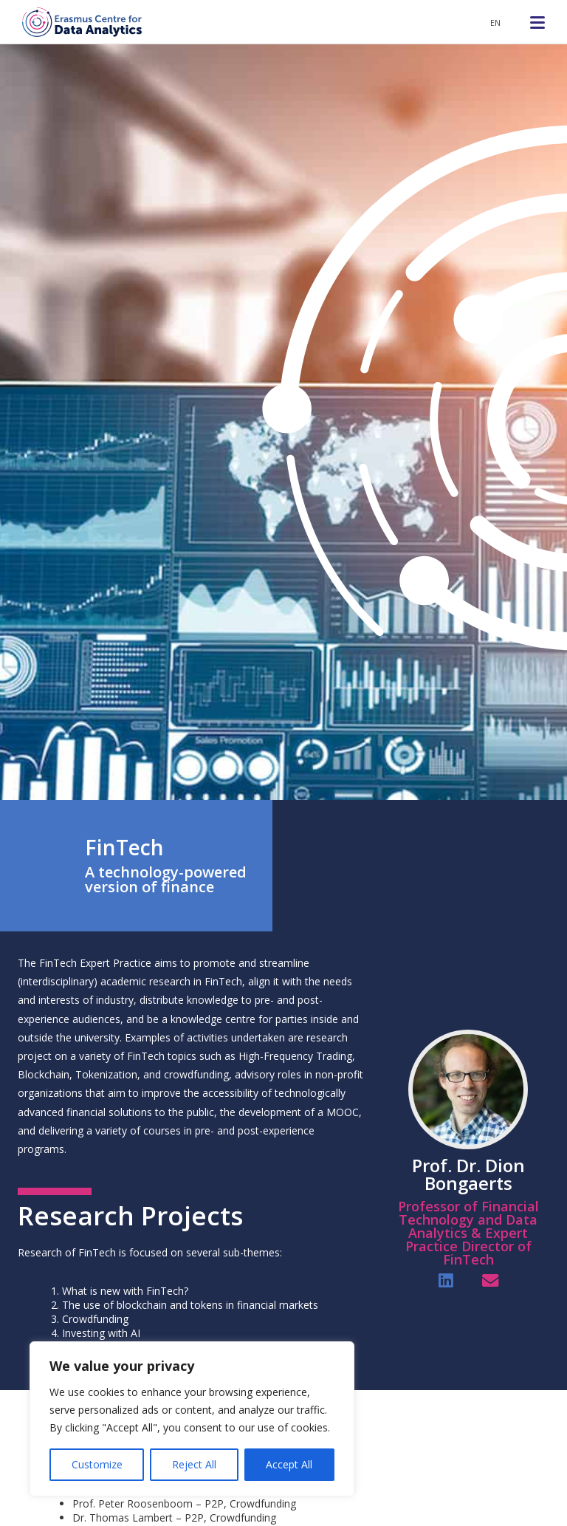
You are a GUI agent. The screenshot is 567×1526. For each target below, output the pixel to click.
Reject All (194, 1464)
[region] (192, 1418)
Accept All (289, 1464)
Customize (97, 1464)
